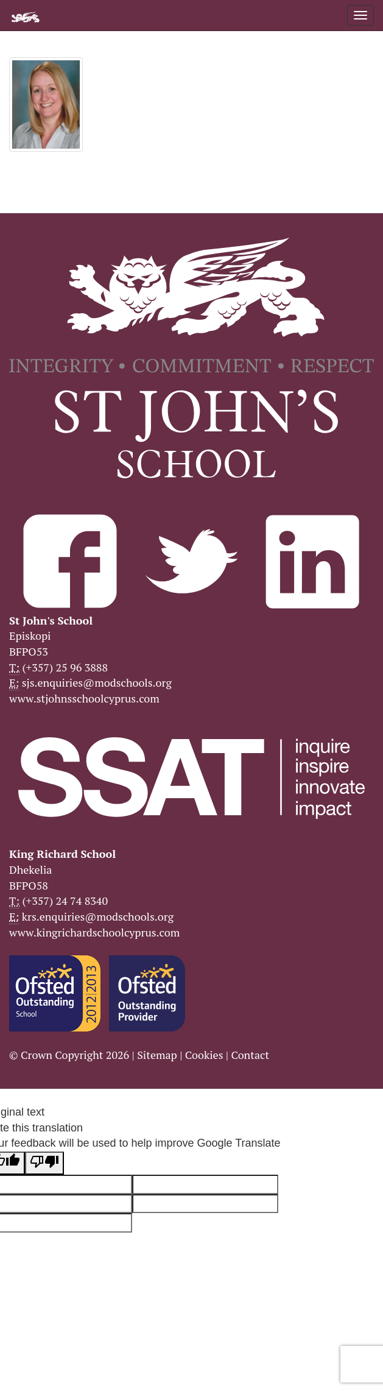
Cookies (204, 1054)
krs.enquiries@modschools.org (98, 916)
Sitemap (157, 1054)
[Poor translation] (44, 1163)
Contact (250, 1054)
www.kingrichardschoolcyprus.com (94, 932)
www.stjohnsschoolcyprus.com (84, 698)
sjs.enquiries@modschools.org (97, 682)
